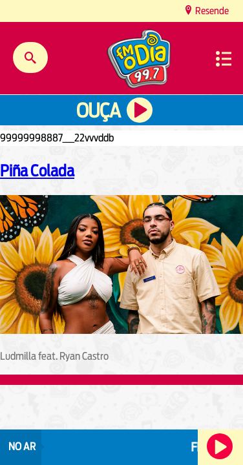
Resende (211, 10)
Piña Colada (37, 170)
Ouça (98, 110)
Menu (223, 58)
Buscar (30, 57)
